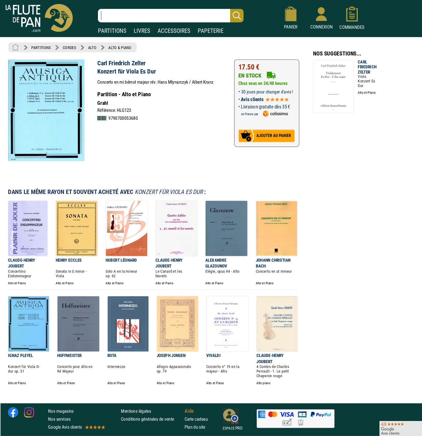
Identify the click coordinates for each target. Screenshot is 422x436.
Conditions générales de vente (151, 419)
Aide (189, 411)
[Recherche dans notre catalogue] (171, 15)
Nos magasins (61, 411)
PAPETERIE (210, 30)
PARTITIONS (112, 30)
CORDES (69, 47)
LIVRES (142, 30)
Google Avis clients (76, 427)
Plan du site (195, 427)
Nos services (59, 419)
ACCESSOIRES (174, 30)
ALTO (92, 47)
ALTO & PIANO (119, 47)
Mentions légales (136, 411)
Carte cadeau (196, 419)
